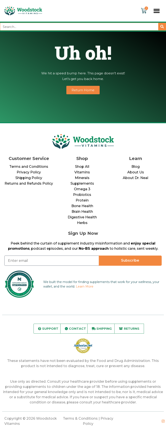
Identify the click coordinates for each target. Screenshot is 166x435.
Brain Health (82, 212)
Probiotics (82, 195)
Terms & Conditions (80, 418)
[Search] (162, 26)
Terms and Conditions (28, 167)
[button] (157, 11)
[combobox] (79, 26)
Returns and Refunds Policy (29, 183)
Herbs (82, 223)
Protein (82, 200)
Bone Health (82, 206)
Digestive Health (82, 217)
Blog (135, 167)
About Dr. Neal (135, 178)
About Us (135, 172)
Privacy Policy (29, 172)
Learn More (84, 286)
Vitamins (82, 172)
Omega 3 (82, 189)
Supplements (82, 183)
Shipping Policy (28, 178)
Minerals (82, 178)
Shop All (82, 167)
